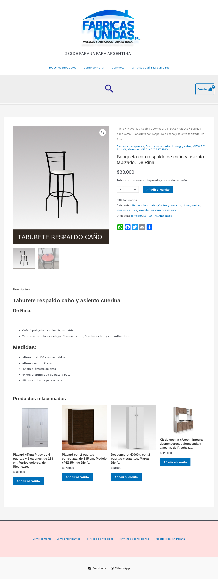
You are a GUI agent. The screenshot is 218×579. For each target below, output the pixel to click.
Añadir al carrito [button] (29, 481)
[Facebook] (97, 568)
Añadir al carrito (158, 189)
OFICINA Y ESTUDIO (154, 149)
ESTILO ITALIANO (153, 215)
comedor (136, 215)
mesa (168, 215)
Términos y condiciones (134, 539)
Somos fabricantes (66, 539)
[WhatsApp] (120, 568)
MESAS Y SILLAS (177, 128)
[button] (109, 89)
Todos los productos (64, 67)
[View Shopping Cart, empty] (204, 89)
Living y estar (181, 146)
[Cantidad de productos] (128, 189)
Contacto (117, 67)
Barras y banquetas (130, 146)
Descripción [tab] (21, 289)
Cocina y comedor (152, 128)
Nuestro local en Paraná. (171, 539)
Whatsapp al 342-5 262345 (149, 67)
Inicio (120, 128)
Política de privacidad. (98, 539)
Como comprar (94, 67)
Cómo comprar (39, 539)
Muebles (132, 128)
